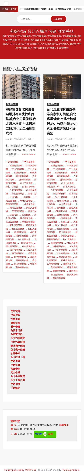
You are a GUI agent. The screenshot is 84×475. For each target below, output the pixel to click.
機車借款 (15, 323)
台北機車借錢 (17, 349)
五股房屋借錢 (20, 172)
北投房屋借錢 (24, 179)
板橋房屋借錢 (20, 232)
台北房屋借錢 (57, 190)
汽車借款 (15, 315)
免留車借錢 (16, 330)
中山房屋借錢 (18, 169)
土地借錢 (26, 197)
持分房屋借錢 (26, 218)
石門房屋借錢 (18, 253)
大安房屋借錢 (65, 218)
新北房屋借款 (65, 232)
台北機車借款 (17, 346)
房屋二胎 (32, 211)
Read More (28, 154)
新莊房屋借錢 (18, 229)
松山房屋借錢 (69, 239)
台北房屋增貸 (18, 193)
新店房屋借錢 (67, 236)
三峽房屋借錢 (12, 162)
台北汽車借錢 (17, 342)
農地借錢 (73, 271)
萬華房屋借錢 (69, 264)
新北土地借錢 (28, 222)
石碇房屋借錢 (67, 260)
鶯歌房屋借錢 (22, 267)
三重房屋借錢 (16, 165)
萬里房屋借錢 (20, 257)
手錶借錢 (15, 365)
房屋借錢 (26, 215)
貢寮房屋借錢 (22, 260)
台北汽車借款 (17, 338)
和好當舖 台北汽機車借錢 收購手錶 (42, 31)
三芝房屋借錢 (28, 162)
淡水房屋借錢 (26, 243)
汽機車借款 (12, 104)
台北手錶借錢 (61, 197)
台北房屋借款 (16, 190)
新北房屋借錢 (16, 225)
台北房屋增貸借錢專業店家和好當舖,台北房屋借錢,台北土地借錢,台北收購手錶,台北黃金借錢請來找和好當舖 (62, 121)
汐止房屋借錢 (24, 239)
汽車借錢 (15, 319)
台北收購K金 (63, 201)
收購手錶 (15, 353)
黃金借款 (15, 369)
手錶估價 (15, 384)
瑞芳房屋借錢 (16, 250)
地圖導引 (64, 425)
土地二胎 (32, 193)
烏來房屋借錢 (28, 246)
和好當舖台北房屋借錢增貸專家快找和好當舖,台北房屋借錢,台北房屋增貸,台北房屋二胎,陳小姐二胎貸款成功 (21, 121)
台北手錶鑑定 (17, 376)
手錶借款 (15, 361)
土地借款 (14, 197)
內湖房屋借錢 (22, 176)
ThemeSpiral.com (70, 470)
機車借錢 (15, 327)
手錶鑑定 (15, 388)
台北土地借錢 (28, 186)
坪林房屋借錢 (26, 201)
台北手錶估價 (59, 193)
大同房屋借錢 (16, 208)
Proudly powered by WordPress (20, 470)
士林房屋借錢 (28, 204)
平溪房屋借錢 (18, 211)
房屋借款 (14, 215)
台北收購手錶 (17, 357)
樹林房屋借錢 (22, 236)
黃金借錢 (15, 372)
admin (9, 139)
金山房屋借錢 (20, 264)
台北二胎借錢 (26, 183)
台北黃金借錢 (65, 204)
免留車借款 (16, 334)
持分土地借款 (61, 225)
